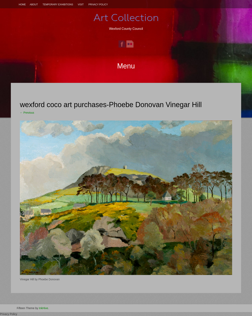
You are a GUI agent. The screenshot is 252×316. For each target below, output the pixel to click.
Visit (81, 4)
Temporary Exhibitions (58, 4)
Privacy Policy (98, 4)
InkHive (43, 308)
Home (22, 4)
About (34, 4)
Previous (27, 112)
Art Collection (126, 17)
